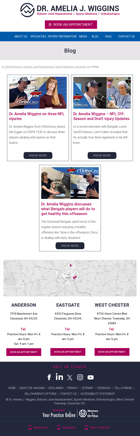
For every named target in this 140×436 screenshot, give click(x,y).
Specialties (38, 36)
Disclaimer (56, 388)
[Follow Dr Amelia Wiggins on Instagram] (80, 376)
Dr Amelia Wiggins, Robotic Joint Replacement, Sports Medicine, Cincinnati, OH (46, 66)
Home (7, 36)
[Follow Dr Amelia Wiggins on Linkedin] (59, 376)
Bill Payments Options (41, 393)
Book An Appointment (73, 24)
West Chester (112, 305)
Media (83, 36)
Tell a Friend (123, 388)
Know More (38, 155)
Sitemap (87, 388)
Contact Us (126, 36)
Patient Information (62, 36)
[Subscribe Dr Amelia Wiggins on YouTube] (90, 376)
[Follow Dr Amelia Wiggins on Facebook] (49, 376)
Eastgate (68, 305)
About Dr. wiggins (32, 388)
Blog (95, 36)
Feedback (103, 388)
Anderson (23, 305)
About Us (20, 36)
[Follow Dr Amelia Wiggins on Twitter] (70, 376)
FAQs (108, 36)
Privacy (72, 388)
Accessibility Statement (98, 393)
